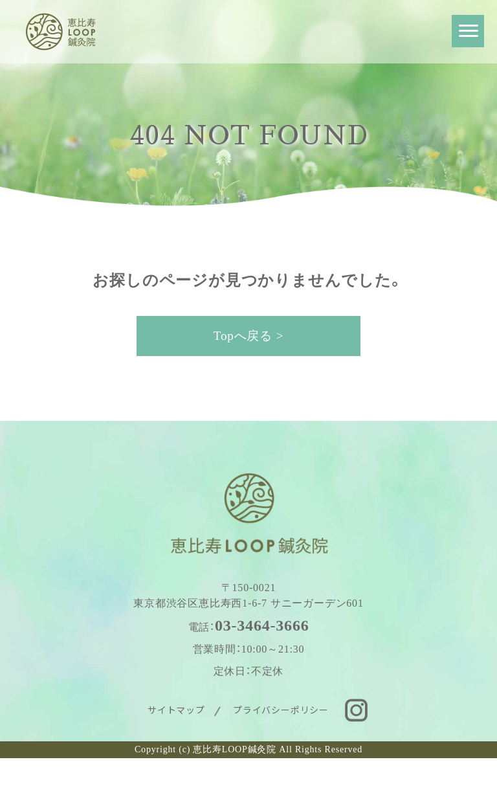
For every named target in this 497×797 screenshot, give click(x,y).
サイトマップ (176, 709)
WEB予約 (137, 777)
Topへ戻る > (249, 335)
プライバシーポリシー (281, 709)
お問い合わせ (386, 777)
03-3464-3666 (262, 625)
